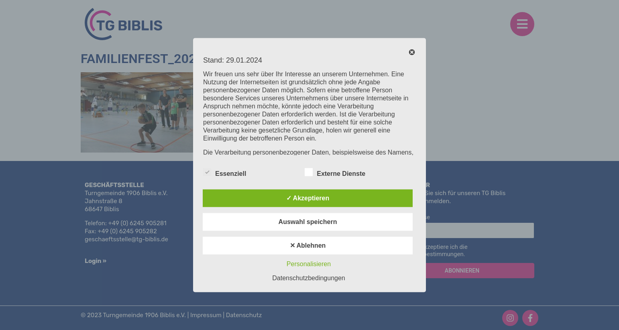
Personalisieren (309, 263)
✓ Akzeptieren (308, 197)
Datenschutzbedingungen (308, 277)
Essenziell (224, 172)
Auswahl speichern (308, 221)
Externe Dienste (335, 172)
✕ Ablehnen (308, 245)
